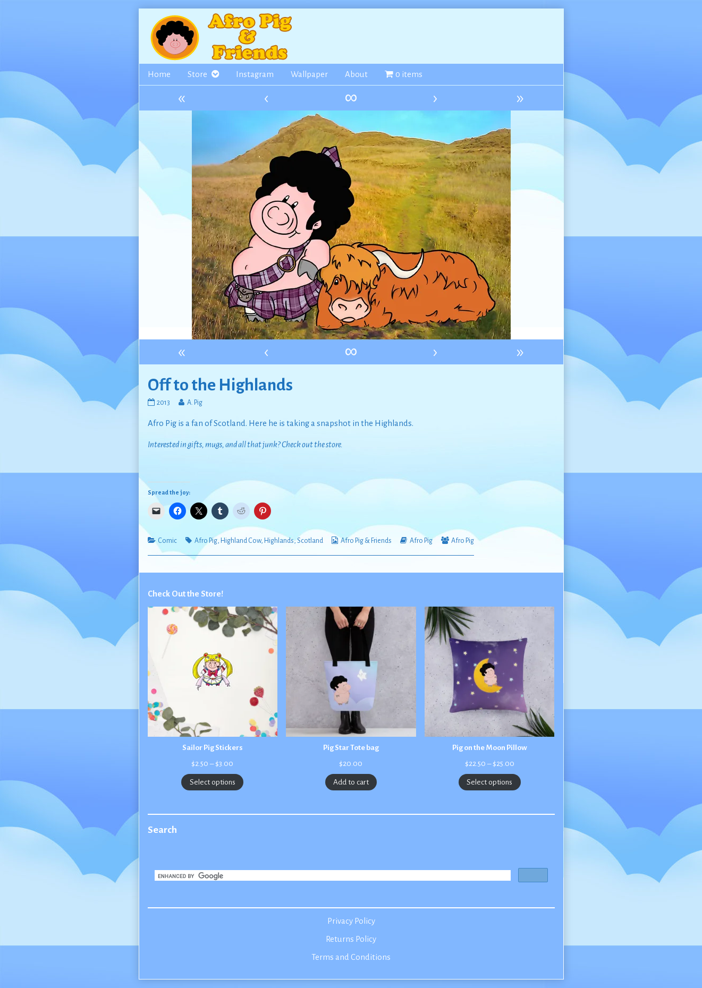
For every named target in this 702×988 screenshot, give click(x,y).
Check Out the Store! (185, 594)
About (356, 74)
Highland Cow (241, 540)
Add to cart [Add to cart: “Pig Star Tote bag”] (351, 782)
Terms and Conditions (351, 957)
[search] (331, 876)
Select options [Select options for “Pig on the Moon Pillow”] (489, 782)
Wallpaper (309, 74)
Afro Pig (205, 540)
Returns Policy (351, 939)
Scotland (310, 540)
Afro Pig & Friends (366, 540)
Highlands (279, 540)
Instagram (255, 74)
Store (197, 74)
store (333, 444)
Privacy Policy (351, 921)
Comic (167, 540)
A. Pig (194, 402)
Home (159, 74)
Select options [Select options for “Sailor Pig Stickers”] (212, 782)
